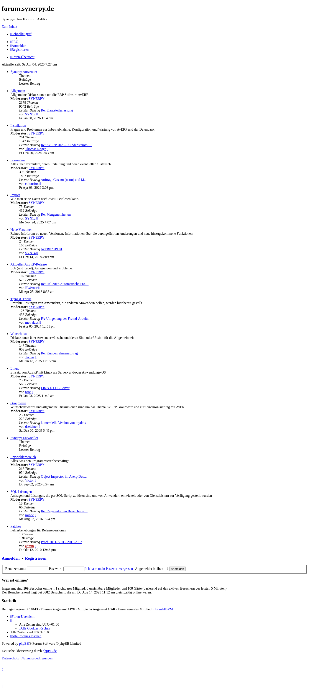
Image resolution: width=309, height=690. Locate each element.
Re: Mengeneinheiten (56, 214)
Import (15, 195)
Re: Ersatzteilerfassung (57, 110)
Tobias (29, 357)
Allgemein (17, 91)
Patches (15, 526)
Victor (29, 480)
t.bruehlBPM (163, 609)
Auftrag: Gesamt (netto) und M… (64, 180)
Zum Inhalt (9, 26)
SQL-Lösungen (21, 491)
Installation (18, 125)
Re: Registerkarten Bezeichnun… (64, 511)
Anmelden (11, 558)
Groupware (18, 403)
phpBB (24, 643)
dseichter (31, 426)
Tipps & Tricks (20, 299)
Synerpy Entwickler (24, 438)
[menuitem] (14, 42)
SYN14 (30, 253)
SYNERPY (36, 98)
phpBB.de (50, 651)
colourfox (32, 183)
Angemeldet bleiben (151, 568)
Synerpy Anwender (23, 72)
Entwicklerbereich (23, 457)
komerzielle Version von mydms (63, 422)
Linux (14, 368)
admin (29, 546)
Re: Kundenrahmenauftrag (59, 353)
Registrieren (35, 558)
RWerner (31, 288)
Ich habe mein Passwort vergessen (109, 568)
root (28, 392)
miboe (29, 515)
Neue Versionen (21, 229)
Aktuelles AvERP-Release (28, 264)
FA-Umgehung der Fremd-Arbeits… (66, 318)
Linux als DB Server (55, 388)
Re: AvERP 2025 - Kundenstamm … (66, 145)
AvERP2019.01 (51, 249)
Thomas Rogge (35, 149)
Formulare (17, 160)
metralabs (32, 322)
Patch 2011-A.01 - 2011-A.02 (61, 542)
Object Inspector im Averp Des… (64, 476)
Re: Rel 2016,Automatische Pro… (65, 284)
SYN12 (30, 114)
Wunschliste (18, 334)
